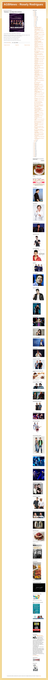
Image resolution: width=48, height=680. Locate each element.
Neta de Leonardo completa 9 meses (38, 126)
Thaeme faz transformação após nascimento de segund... (38, 109)
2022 (34, 15)
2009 (34, 155)
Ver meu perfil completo (36, 655)
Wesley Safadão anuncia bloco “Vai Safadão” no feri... (38, 72)
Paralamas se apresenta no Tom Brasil (39, 133)
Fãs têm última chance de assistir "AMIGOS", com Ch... (38, 88)
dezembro (35, 16)
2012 (34, 152)
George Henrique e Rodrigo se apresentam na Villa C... (38, 27)
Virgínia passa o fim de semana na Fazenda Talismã (38, 84)
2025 (34, 12)
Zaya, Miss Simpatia (36, 83)
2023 (34, 14)
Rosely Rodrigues (40, 635)
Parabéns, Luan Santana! (37, 107)
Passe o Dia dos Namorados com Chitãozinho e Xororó (38, 38)
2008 (34, 156)
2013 (34, 151)
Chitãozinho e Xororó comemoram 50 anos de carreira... (38, 110)
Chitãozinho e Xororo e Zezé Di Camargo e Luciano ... (38, 91)
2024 (34, 13)
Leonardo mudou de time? (37, 103)
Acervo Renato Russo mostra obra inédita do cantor (38, 71)
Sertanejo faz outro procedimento (38, 53)
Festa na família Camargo (37, 82)
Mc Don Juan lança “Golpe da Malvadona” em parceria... (37, 41)
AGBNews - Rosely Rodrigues (23, 4)
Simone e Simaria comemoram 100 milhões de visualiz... (38, 29)
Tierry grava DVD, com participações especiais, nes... (38, 46)
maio (35, 24)
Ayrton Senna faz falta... (37, 69)
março (35, 26)
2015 (34, 149)
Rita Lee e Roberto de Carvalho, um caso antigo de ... (38, 106)
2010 (34, 154)
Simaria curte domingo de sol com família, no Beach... (38, 74)
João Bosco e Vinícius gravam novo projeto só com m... (38, 65)
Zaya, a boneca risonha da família (38, 102)
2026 (34, 11)
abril (34, 25)
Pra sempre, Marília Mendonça (38, 101)
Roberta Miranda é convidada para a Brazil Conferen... (38, 132)
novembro (35, 17)
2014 (34, 150)
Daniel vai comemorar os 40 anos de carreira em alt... (38, 135)
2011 (34, 153)
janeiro (35, 141)
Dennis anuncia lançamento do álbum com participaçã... (38, 114)
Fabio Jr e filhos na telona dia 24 (38, 77)
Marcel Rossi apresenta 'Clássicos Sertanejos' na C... (38, 116)
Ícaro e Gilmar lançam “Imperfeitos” (38, 129)
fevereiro (35, 140)
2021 (34, 142)
